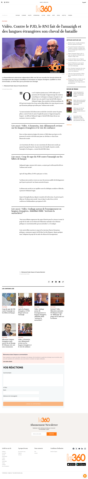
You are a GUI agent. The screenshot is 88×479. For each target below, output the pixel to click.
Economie (24, 15)
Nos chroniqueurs (5, 466)
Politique (18, 15)
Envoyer (51, 433)
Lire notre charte (7, 361)
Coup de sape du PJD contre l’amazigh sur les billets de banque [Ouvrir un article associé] (37, 157)
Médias (48, 15)
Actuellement (4, 15)
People (58, 15)
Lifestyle (64, 15)
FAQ (35, 451)
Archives (20, 454)
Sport (53, 15)
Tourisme (70, 15)
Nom (4, 390)
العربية (84, 2)
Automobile (4, 461)
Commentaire (7, 373)
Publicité (20, 453)
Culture (43, 15)
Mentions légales (54, 451)
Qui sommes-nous (21, 451)
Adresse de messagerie (10, 396)
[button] (85, 476)
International (36, 15)
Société (29, 15)
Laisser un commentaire (33, 404)
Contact (35, 453)
